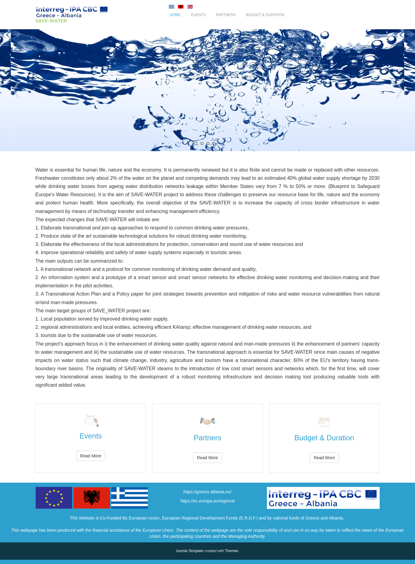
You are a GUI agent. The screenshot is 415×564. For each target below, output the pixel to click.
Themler (231, 551)
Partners (208, 438)
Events (91, 436)
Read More (90, 455)
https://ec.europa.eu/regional (207, 500)
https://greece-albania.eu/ (207, 491)
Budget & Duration (324, 438)
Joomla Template (190, 551)
